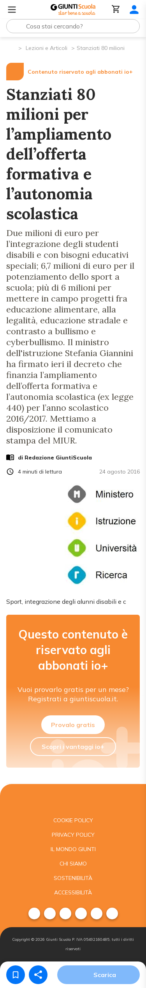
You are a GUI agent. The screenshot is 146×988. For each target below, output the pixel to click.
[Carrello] (116, 9)
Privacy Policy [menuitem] (73, 834)
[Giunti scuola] (73, 798)
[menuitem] (34, 913)
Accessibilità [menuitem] (73, 892)
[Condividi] (38, 974)
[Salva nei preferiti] (15, 974)
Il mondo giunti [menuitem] (73, 849)
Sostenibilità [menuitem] (73, 878)
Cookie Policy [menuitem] (73, 820)
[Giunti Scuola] (73, 9)
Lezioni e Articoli (46, 47)
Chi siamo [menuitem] (73, 863)
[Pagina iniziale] (11, 47)
